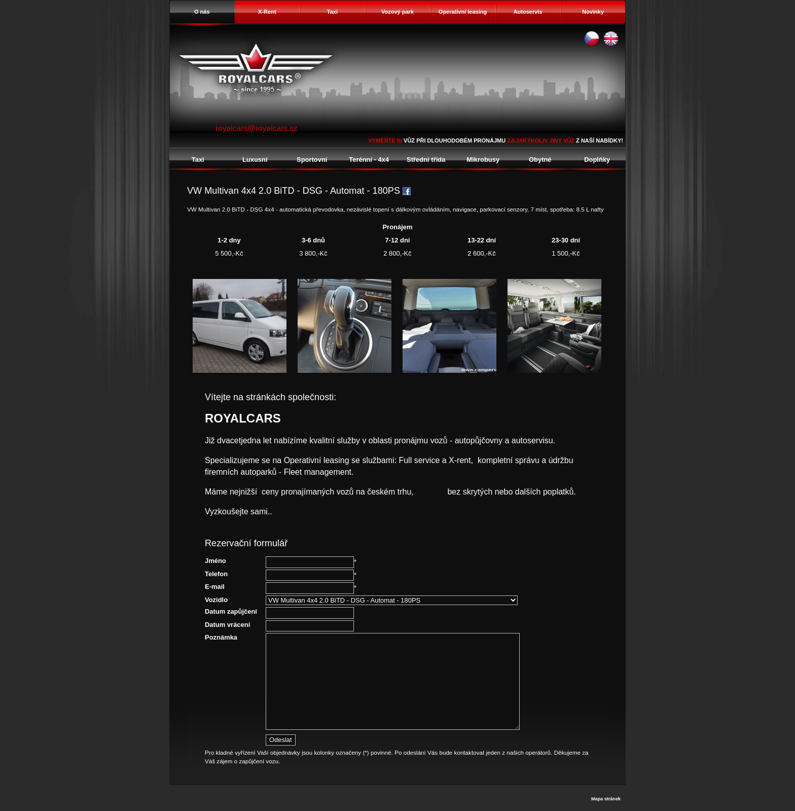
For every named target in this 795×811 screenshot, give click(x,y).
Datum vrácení (227, 624)
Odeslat (280, 740)
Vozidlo (216, 600)
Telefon (216, 574)
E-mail (215, 586)
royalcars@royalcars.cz (256, 128)
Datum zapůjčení (231, 611)
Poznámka (221, 637)
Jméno (215, 561)
